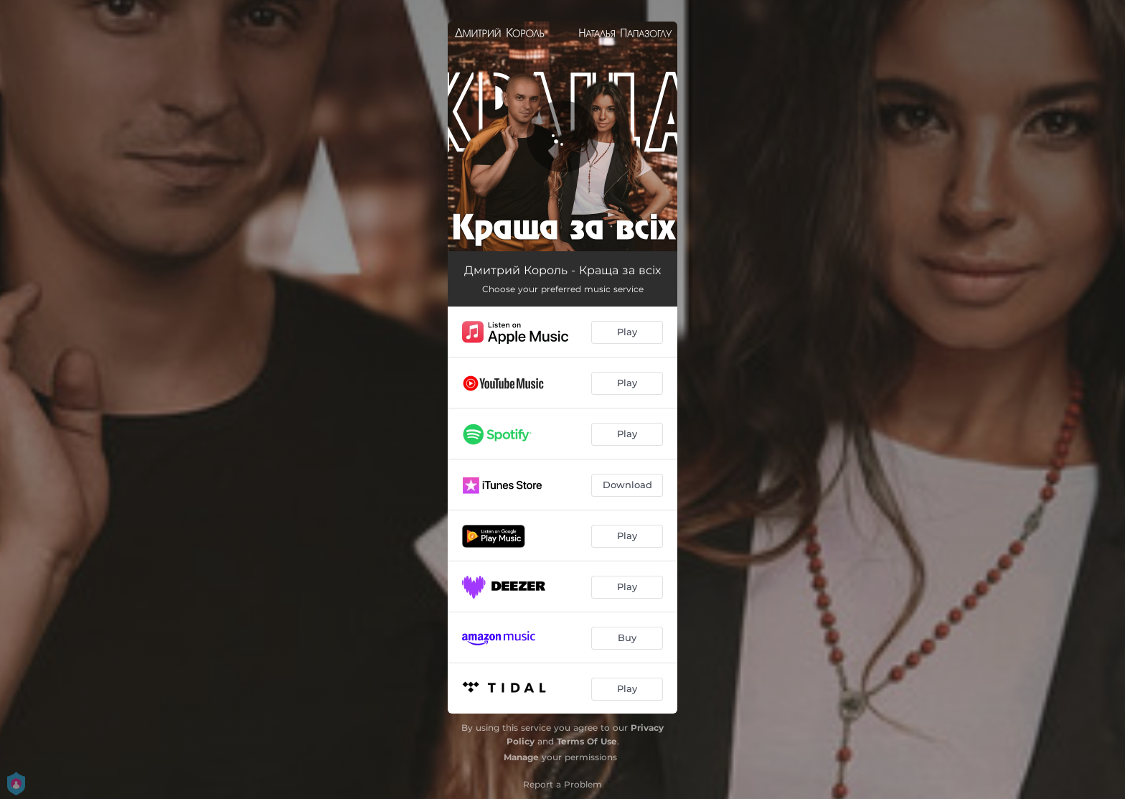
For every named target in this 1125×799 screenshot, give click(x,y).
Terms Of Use (587, 741)
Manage (521, 757)
